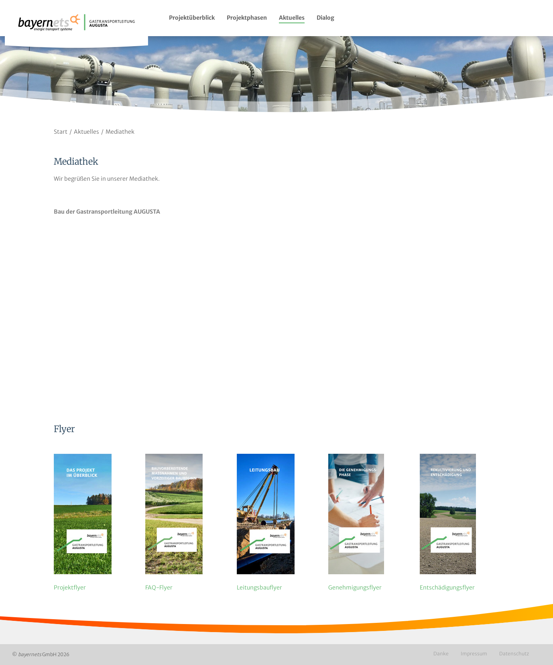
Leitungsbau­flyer (259, 587)
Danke (441, 654)
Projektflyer (70, 587)
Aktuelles (292, 17)
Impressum (474, 654)
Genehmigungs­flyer (355, 587)
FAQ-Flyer (159, 587)
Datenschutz (514, 654)
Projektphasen (247, 17)
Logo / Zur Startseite (76, 27)
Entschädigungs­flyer (447, 587)
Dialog (325, 17)
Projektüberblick (192, 17)
